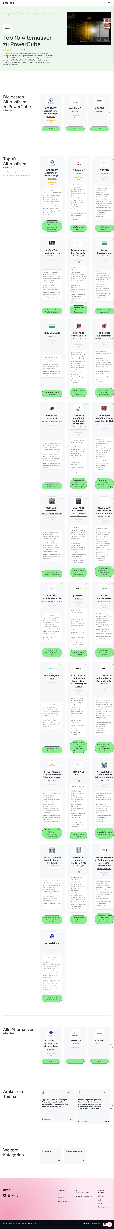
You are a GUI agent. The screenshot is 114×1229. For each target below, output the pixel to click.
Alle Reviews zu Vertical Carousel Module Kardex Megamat (52, 920)
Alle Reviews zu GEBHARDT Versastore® (78, 572)
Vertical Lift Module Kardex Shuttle (78, 860)
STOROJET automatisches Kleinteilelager (52, 173)
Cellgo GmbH (104, 256)
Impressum (86, 1223)
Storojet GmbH (51, 116)
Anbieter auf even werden (83, 1196)
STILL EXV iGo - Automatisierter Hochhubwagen (104, 678)
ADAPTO (104, 170)
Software (61, 1197)
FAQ (99, 1200)
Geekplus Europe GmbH (104, 516)
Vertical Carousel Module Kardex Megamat (52, 860)
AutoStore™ (75, 111)
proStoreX (78, 595)
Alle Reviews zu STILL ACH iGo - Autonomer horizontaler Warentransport (78, 746)
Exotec (52, 678)
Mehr (51, 129)
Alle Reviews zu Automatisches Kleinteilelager (78, 310)
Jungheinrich (21, 50)
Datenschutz (96, 1223)
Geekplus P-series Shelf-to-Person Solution (104, 511)
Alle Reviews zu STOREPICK (78, 835)
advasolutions (52, 943)
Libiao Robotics (52, 256)
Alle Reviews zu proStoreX (78, 653)
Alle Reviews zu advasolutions (52, 998)
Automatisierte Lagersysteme (51, 298)
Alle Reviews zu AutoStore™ (78, 228)
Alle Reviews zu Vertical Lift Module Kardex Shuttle (78, 920)
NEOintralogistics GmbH (104, 868)
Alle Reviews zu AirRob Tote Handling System (52, 311)
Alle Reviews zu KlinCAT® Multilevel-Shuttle (52, 652)
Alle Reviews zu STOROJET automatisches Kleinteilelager (52, 226)
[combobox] (107, 1224)
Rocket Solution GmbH (104, 601)
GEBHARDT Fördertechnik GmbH (78, 339)
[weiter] (111, 114)
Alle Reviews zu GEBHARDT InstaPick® (52, 486)
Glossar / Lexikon (104, 1207)
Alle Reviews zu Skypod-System (52, 750)
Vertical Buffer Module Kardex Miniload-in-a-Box (104, 774)
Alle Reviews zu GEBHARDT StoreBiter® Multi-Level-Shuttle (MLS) (78, 484)
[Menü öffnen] (109, 3)
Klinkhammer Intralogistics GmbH (52, 601)
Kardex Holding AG (78, 256)
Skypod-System (52, 675)
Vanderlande (99, 111)
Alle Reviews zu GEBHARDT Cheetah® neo (78, 392)
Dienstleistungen (63, 1201)
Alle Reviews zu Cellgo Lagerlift (52, 393)
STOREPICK (78, 772)
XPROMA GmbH (78, 598)
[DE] (107, 1224)
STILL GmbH (78, 686)
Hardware (61, 1194)
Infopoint (101, 1196)
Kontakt (100, 1203)
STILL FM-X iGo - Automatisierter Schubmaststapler (52, 774)
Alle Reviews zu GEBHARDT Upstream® (52, 573)
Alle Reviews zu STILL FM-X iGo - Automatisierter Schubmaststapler (52, 833)
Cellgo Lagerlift (52, 333)
